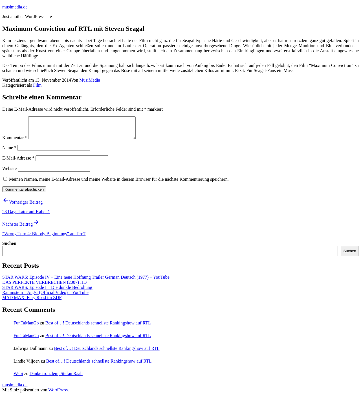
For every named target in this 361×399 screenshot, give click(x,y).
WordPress (58, 394)
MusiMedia (89, 80)
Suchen (9, 247)
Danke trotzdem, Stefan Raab (55, 377)
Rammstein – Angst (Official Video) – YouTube (45, 296)
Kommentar (14, 141)
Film (37, 85)
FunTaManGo (26, 327)
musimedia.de (14, 7)
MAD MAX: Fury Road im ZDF (31, 301)
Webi (18, 377)
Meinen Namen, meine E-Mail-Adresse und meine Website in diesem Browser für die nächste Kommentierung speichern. (119, 183)
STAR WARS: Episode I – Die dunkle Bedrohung (47, 291)
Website (9, 172)
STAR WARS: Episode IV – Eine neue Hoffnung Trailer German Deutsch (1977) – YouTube (86, 281)
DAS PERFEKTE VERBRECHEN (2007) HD (44, 286)
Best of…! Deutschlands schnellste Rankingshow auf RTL (98, 327)
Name (9, 151)
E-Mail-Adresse (18, 162)
